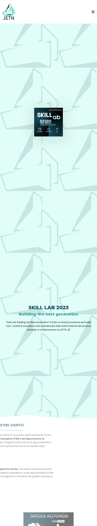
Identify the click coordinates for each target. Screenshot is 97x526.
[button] (93, 12)
